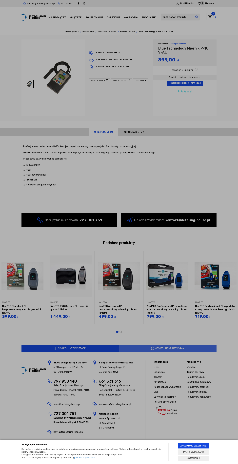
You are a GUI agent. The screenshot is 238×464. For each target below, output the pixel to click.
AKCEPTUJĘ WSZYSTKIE (193, 446)
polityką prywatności (84, 457)
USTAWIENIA (193, 458)
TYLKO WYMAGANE (193, 452)
